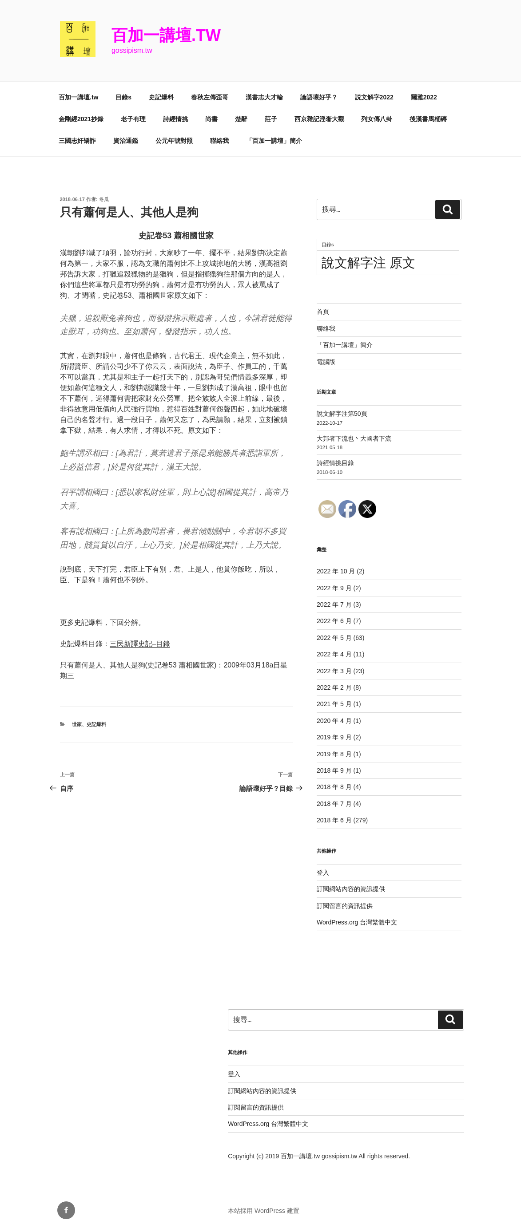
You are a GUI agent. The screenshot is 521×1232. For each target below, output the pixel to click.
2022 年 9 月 (334, 588)
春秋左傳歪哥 (209, 97)
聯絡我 (219, 140)
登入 (323, 872)
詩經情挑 (175, 118)
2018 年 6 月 (334, 820)
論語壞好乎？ (319, 97)
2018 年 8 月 (334, 786)
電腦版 (326, 361)
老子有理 (133, 118)
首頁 (323, 311)
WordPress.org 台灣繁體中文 (357, 922)
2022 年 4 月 (334, 654)
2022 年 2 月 (334, 687)
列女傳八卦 (376, 118)
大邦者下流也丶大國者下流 (354, 438)
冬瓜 (104, 199)
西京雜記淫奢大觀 (319, 118)
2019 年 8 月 (334, 754)
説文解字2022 (374, 97)
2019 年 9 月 (334, 737)
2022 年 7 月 (334, 604)
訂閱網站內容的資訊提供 (351, 888)
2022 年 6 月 (334, 620)
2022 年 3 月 (334, 671)
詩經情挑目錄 (335, 462)
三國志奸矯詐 (77, 140)
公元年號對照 (174, 140)
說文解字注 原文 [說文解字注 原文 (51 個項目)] (368, 262)
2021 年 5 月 (334, 703)
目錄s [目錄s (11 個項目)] (328, 244)
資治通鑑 (125, 140)
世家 (77, 724)
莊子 (271, 118)
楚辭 (241, 118)
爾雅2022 (424, 97)
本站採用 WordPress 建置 (263, 1210)
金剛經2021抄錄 (81, 118)
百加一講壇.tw (166, 35)
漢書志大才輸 (264, 97)
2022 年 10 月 (336, 571)
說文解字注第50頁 (342, 413)
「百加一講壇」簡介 (274, 140)
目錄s (123, 97)
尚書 (211, 118)
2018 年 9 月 (334, 770)
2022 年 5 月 (334, 637)
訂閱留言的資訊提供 (345, 905)
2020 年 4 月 (334, 720)
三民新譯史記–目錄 (140, 644)
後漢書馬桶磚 (428, 118)
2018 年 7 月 (334, 803)
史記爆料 (161, 97)
